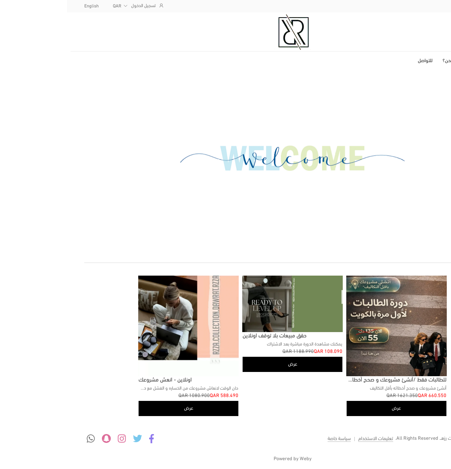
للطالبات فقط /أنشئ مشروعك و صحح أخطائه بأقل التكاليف (315, 380)
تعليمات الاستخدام (308, 438)
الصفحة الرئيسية (415, 61)
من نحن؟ (384, 61)
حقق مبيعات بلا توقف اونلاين (207, 336)
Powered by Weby (226, 459)
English (24, 6)
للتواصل (358, 61)
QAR (50, 6)
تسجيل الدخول (80, 5)
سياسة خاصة (272, 438)
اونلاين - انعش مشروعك (98, 380)
